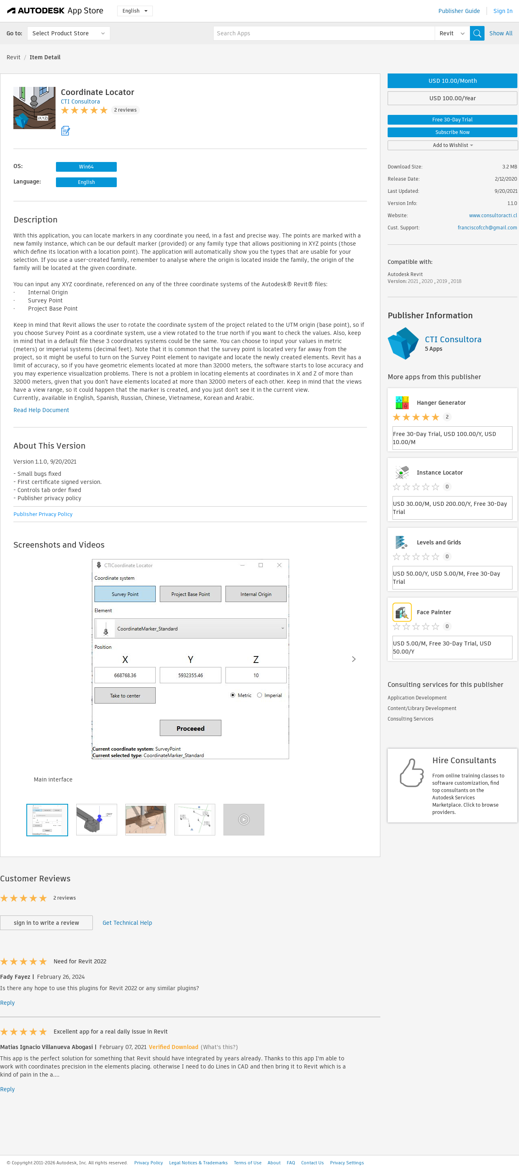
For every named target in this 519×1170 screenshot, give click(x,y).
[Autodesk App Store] (55, 11)
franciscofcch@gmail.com (487, 227)
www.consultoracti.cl (493, 215)
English (135, 10)
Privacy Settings (347, 1162)
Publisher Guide (459, 11)
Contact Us (312, 1162)
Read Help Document (41, 410)
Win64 (86, 166)
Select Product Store (60, 33)
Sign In (503, 11)
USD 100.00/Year (452, 98)
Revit (13, 57)
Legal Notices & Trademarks (198, 1162)
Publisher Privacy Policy (43, 514)
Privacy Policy (148, 1162)
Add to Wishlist (453, 145)
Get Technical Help (127, 923)
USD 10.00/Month (453, 81)
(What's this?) (219, 1047)
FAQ (291, 1162)
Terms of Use (248, 1162)
